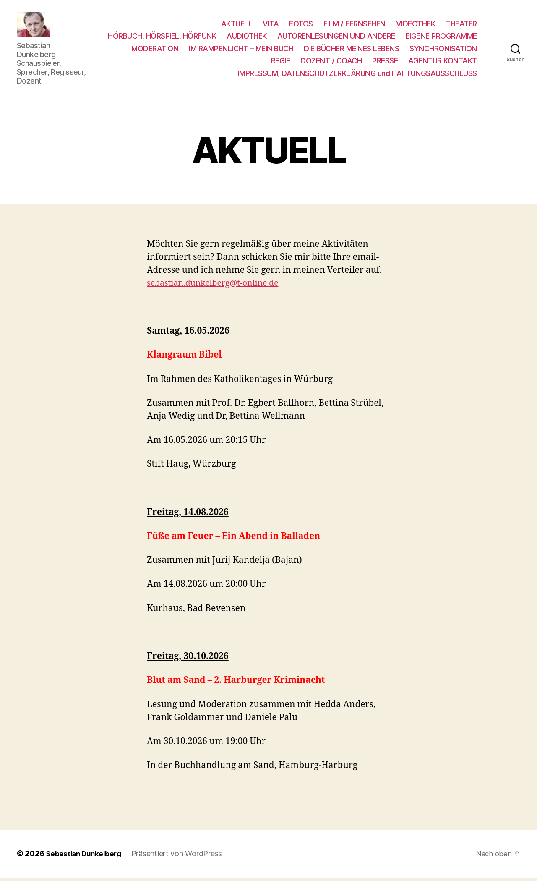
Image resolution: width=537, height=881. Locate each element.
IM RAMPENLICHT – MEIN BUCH (319, 50)
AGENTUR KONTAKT (442, 62)
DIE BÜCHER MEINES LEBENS (429, 50)
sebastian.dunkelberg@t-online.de (218, 287)
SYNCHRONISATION (227, 62)
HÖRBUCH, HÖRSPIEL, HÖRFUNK (244, 38)
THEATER (461, 25)
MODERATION (232, 50)
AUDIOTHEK (328, 38)
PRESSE (385, 62)
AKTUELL (237, 25)
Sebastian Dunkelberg (86, 857)
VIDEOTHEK (415, 25)
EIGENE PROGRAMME (163, 50)
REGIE (280, 62)
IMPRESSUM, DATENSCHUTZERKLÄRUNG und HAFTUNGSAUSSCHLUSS (357, 75)
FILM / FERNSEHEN (354, 25)
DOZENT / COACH (331, 62)
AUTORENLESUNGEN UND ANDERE (418, 38)
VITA (271, 25)
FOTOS (301, 25)
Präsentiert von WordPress (181, 857)
